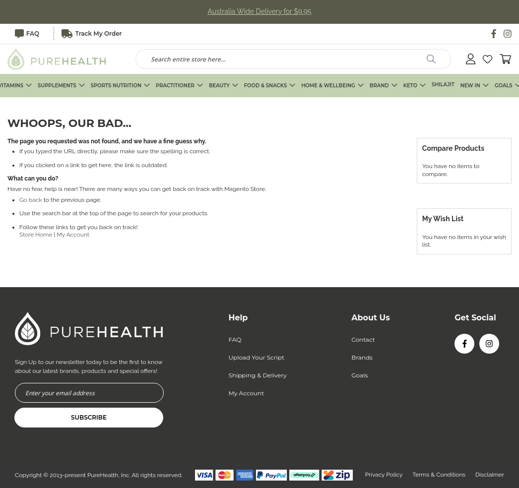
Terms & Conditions (438, 474)
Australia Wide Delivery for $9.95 (259, 12)
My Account (73, 235)
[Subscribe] (88, 417)
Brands (362, 357)
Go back (30, 199)
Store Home (35, 235)
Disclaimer (489, 474)
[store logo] (57, 59)
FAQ (27, 33)
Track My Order (92, 33)
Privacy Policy (383, 474)
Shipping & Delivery (257, 375)
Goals (359, 375)
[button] (487, 59)
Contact (363, 339)
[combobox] (293, 59)
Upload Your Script (256, 357)
